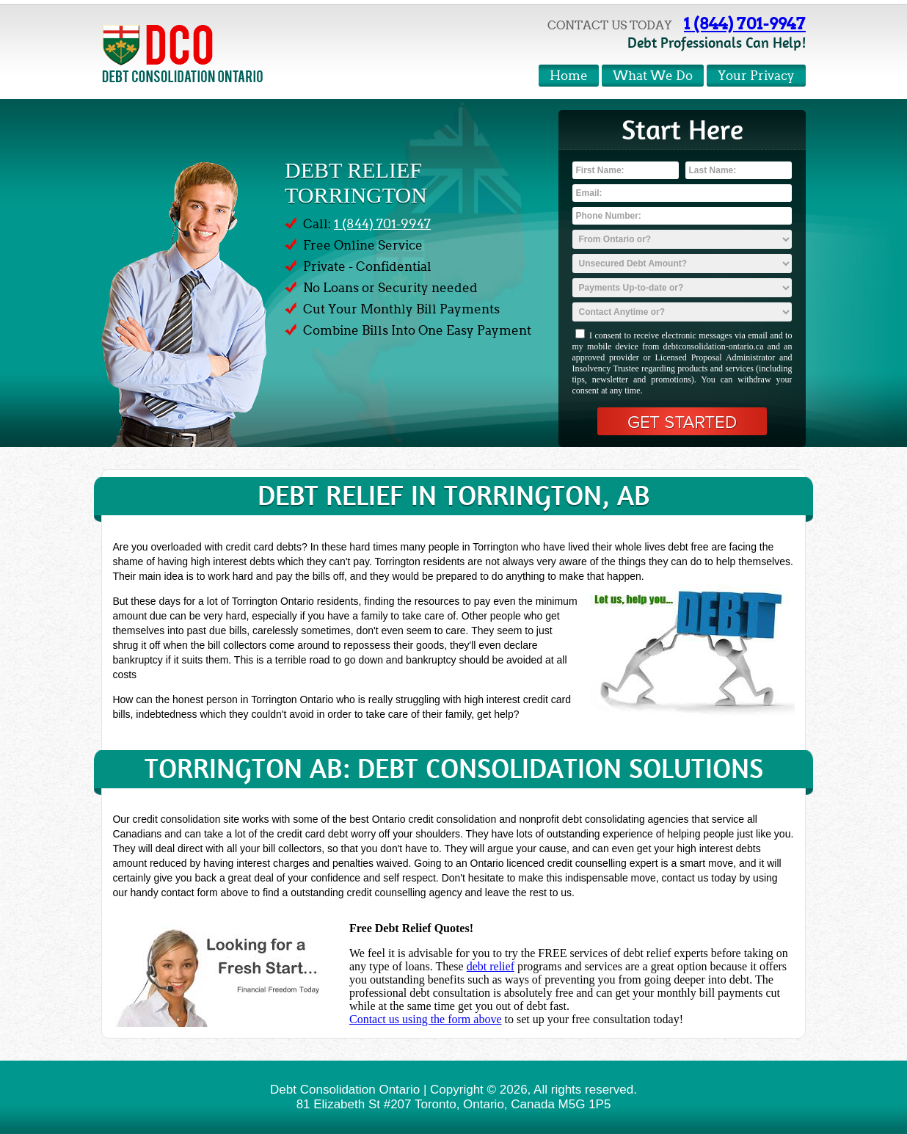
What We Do (653, 76)
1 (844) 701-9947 (745, 23)
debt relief (490, 966)
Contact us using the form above (425, 1019)
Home (569, 76)
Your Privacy (756, 76)
